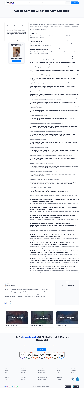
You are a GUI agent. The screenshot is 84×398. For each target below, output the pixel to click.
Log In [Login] (67, 2)
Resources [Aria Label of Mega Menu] (38, 2)
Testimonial (73, 370)
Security (6, 379)
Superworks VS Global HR (42, 375)
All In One (58, 367)
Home (6, 367)
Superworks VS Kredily (42, 370)
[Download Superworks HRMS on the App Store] (67, 386)
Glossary (6, 374)
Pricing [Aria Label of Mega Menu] (43, 2)
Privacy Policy (7, 377)
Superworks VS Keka (41, 367)
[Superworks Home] (9, 3)
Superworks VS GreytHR (42, 372)
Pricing (72, 375)
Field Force (59, 379)
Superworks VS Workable (42, 368)
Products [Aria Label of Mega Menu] (32, 2)
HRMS (58, 368)
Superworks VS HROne (42, 381)
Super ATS (23, 375)
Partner (72, 374)
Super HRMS (23, 367)
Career (72, 372)
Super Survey (23, 374)
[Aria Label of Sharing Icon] (5, 387)
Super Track (23, 379)
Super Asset (23, 377)
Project (58, 370)
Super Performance (24, 381)
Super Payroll (23, 368)
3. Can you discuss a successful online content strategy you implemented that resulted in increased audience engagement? (16, 33)
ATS (58, 374)
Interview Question (9, 19)
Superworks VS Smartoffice (43, 374)
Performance (59, 377)
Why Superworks (8, 368)
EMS (58, 375)
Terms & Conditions (8, 381)
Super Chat (23, 372)
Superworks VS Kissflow (42, 379)
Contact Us (73, 368)
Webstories (7, 375)
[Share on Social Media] (5, 303)
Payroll (58, 372)
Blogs (6, 372)
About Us (73, 367)
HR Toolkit (6, 370)
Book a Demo (75, 2)
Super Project (23, 370)
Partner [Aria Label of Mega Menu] (48, 2)
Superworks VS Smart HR (42, 377)
